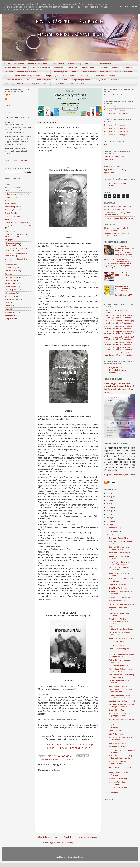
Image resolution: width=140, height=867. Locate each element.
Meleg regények (51, 76)
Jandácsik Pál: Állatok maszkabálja (117, 783)
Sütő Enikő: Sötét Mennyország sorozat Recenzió (121, 676)
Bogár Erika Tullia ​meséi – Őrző (121, 638)
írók (46, 759)
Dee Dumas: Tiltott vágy (118, 779)
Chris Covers (109, 160)
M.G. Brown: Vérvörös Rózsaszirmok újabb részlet (121, 628)
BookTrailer (8, 72)
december (113, 528)
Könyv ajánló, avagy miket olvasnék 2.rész (119, 548)
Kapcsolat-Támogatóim (37, 64)
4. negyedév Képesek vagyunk (116, 113)
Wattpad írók (61, 80)
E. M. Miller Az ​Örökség (118, 588)
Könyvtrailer (72, 68)
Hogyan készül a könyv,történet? (27, 76)
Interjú (7, 240)
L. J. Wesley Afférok (116, 645)
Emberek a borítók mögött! (104, 76)
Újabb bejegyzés (47, 837)
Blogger (81, 857)
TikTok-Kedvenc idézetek (114, 209)
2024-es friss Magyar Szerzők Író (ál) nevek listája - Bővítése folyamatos (118, 349)
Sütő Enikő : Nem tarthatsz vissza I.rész (119, 661)
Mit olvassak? (83, 76)
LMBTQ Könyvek (11, 277)
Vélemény (9, 315)
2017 (109, 525)
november (113, 531)
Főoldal (7, 64)
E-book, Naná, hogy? (43, 80)
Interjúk (7, 76)
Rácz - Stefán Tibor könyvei (120, 553)
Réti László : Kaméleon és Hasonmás (119, 609)
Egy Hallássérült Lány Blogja (18, 160)
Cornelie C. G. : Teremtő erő (120, 597)
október (112, 535)
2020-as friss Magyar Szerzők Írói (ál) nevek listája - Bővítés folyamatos (119, 327)
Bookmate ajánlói (59, 72)
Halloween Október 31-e (118, 538)
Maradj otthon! (68, 76)
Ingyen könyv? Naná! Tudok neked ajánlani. (22, 84)
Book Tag (88, 64)
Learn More (122, 7)
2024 (109, 500)
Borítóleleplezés (87, 68)
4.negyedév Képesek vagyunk (116, 135)
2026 (109, 493)
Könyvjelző (9, 274)
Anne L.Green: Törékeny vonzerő (122, 701)
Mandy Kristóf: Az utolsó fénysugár (118, 774)
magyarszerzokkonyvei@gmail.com (119, 475)
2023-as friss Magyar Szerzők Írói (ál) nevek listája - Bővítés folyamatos (119, 343)
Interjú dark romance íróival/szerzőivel (68, 84)
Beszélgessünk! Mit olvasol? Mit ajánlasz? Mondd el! (116, 234)
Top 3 (46, 84)
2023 (109, 504)
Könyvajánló (54, 759)
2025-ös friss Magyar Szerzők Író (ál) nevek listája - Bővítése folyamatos (118, 354)
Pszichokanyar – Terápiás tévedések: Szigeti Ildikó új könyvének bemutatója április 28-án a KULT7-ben (124, 291)
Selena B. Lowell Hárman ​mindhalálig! (68, 744)
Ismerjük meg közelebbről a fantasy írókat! (88, 80)
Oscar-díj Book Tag (116, 710)
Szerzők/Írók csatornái (13, 80)
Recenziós (9, 296)
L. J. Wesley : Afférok (117, 642)
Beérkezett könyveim (117, 747)
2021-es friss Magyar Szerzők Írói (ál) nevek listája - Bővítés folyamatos (119, 333)
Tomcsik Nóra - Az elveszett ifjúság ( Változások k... (120, 715)
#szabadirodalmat (12, 188)
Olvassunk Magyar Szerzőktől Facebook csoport (116, 229)
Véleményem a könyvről (40, 68)
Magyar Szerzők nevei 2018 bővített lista (124, 274)
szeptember (114, 792)
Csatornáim (19, 64)
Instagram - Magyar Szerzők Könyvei (118, 218)
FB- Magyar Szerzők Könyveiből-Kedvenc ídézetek (117, 214)
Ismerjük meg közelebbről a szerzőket (33, 72)
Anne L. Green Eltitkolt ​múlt (119, 743)
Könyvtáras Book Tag (117, 731)
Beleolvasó (127, 68)
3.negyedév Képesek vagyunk (116, 110)
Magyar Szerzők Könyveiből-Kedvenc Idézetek (117, 370)
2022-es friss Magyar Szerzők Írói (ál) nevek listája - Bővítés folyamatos (119, 338)
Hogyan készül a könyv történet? (18, 226)
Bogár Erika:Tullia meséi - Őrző (121, 585)
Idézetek (115, 68)
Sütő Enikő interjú (116, 734)
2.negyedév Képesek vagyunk (116, 128)
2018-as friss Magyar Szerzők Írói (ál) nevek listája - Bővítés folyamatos (119, 316)
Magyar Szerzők (57, 64)
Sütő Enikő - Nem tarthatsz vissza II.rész (119, 633)
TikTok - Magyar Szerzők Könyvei (117, 206)
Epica (106, 145)
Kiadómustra (103, 68)
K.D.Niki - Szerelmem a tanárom (121, 604)
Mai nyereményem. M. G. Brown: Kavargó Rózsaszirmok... (122, 705)
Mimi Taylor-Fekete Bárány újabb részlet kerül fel (122, 655)
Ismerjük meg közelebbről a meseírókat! (116, 72)
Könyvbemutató (89, 72)
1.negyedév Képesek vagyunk (116, 107)
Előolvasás (58, 68)
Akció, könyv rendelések (118, 666)
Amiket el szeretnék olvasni (15, 68)
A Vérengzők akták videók (114, 95)
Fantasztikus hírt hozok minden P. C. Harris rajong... (121, 670)
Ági (8, 99)
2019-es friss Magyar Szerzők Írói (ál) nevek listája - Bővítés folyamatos (119, 322)
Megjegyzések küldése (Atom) (61, 843)
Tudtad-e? (75, 72)
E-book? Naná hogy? (13, 216)
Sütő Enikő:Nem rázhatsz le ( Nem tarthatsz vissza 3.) (120, 757)
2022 (109, 507)
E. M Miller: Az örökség (118, 788)
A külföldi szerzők (103, 64)
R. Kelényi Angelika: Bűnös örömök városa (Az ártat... (120, 696)
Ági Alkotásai (109, 173)
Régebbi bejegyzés (87, 837)
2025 (109, 497)
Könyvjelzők (115, 80)
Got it (134, 7)
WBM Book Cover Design (114, 157)
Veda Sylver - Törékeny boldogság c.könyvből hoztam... (118, 621)
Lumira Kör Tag (74, 64)
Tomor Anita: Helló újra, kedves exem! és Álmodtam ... (121, 563)
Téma (28, 80)
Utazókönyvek (10, 312)
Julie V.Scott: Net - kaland (119, 601)
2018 (109, 521)
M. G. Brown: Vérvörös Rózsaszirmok (118, 762)
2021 (109, 511)
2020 (109, 514)
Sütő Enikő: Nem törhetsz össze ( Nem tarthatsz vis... (122, 691)
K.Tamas (10, 95)
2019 (109, 518)
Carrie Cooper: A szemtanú (119, 686)
